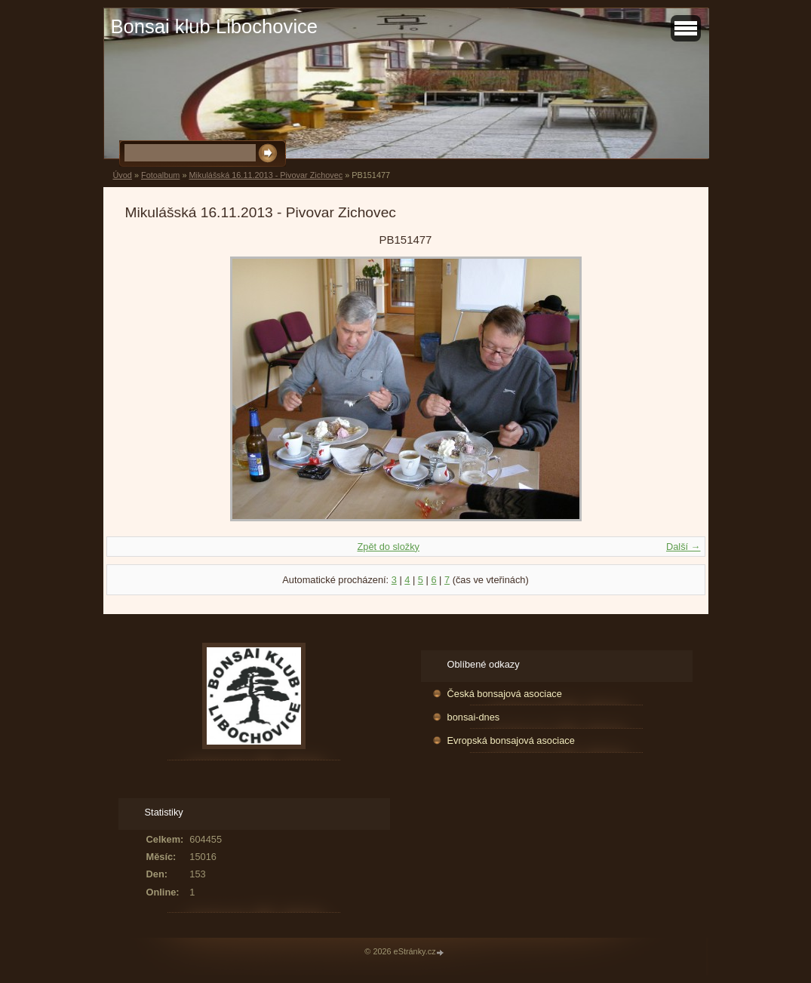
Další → (683, 546)
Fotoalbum (160, 175)
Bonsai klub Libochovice (214, 26)
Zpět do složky (388, 546)
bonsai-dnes (473, 717)
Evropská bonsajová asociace (511, 740)
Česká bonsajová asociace (504, 693)
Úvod (122, 175)
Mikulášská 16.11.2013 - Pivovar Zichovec (266, 175)
